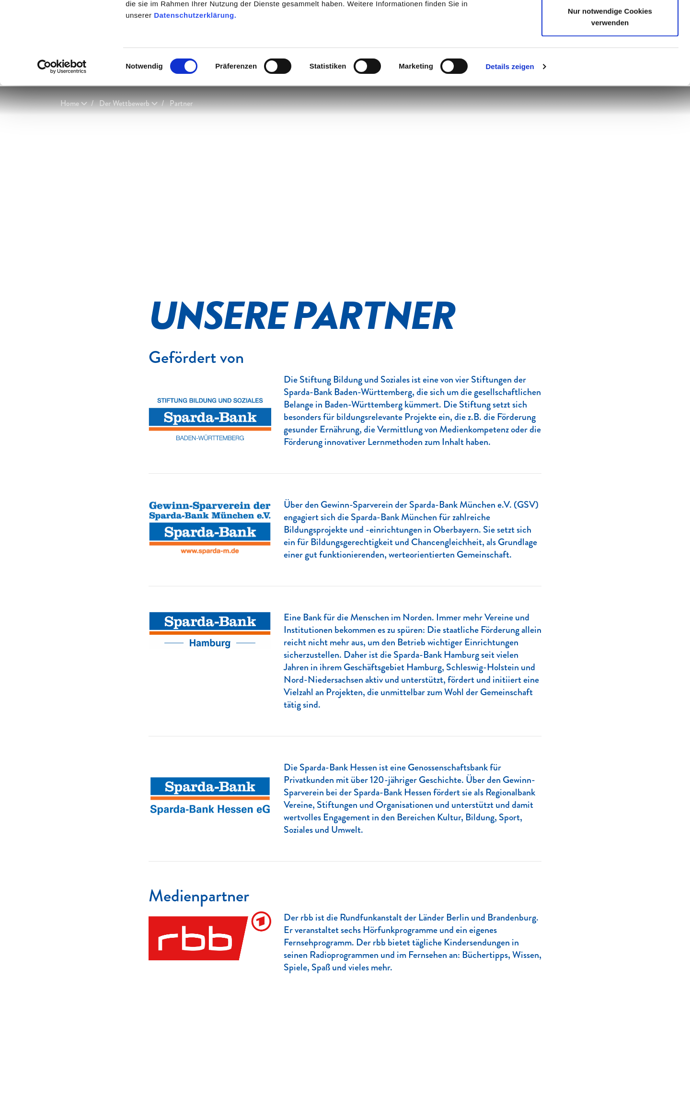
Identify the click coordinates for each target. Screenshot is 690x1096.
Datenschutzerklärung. (195, 92)
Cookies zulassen (610, 25)
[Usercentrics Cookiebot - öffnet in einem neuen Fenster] (62, 144)
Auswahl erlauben (610, 57)
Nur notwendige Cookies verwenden (610, 94)
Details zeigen (509, 144)
